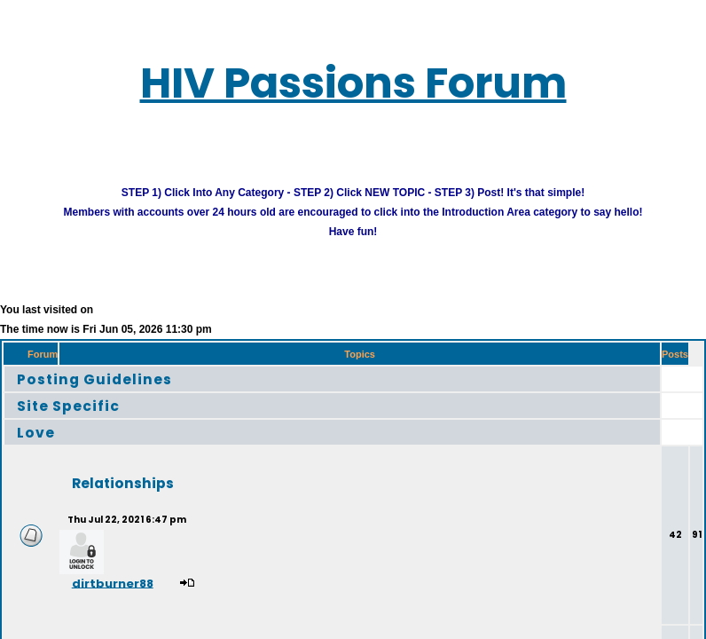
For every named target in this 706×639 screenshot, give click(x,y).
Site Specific (68, 405)
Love (36, 431)
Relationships (123, 483)
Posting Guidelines (94, 378)
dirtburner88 (112, 582)
